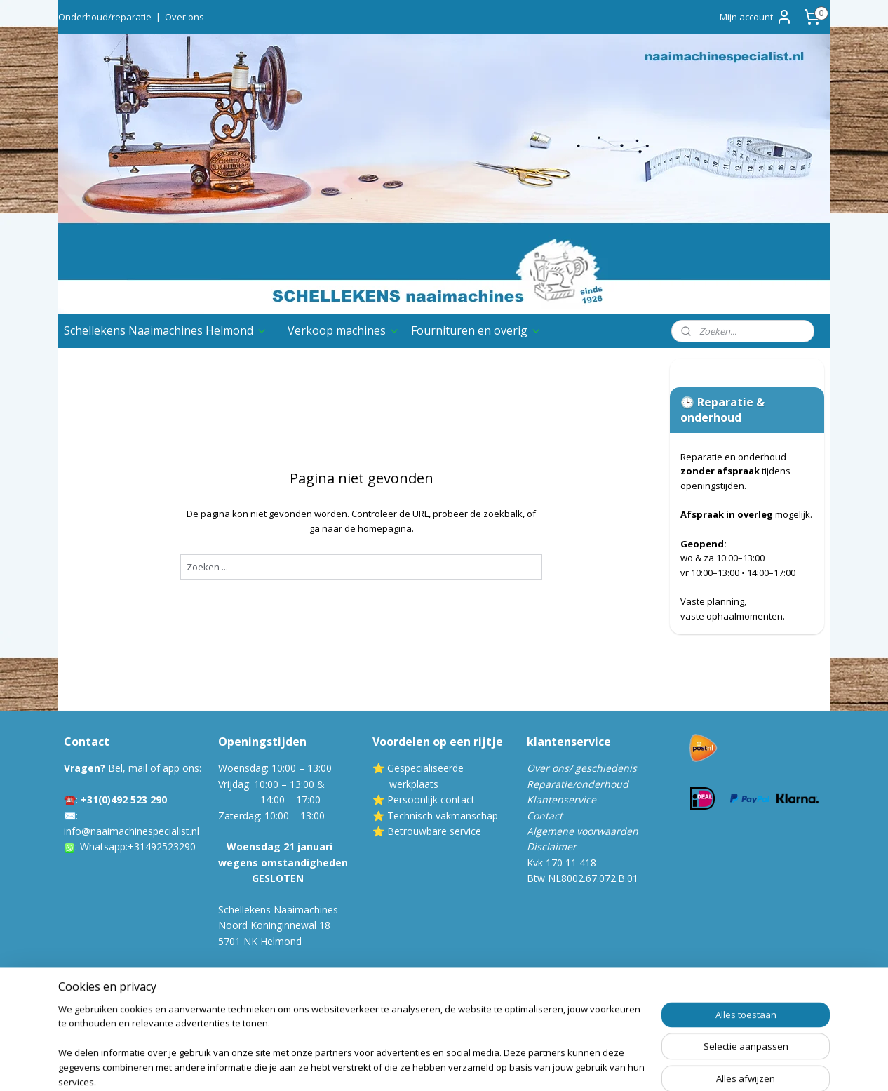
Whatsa (97, 846)
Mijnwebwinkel (616, 1065)
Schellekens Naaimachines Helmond (165, 330)
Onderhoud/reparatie (105, 17)
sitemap (411, 1065)
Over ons (184, 17)
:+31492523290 (161, 846)
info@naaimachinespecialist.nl (131, 831)
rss (441, 1065)
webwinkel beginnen (494, 1065)
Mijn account (756, 16)
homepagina (385, 528)
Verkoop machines (344, 330)
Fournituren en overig (476, 330)
